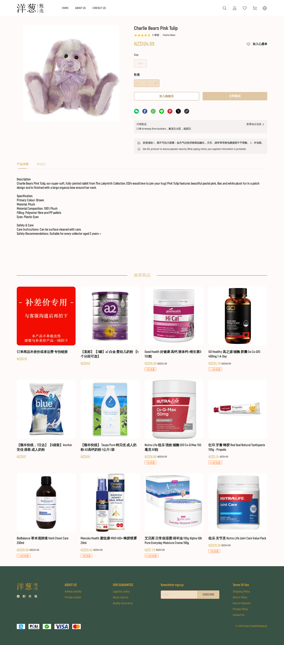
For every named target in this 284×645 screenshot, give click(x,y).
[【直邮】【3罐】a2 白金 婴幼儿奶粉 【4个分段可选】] (110, 326)
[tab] (22, 165)
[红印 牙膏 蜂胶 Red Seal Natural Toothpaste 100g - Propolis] (237, 422)
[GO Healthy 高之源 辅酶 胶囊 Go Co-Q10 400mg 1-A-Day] (237, 329)
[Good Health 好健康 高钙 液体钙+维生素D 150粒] (174, 329)
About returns (120, 597)
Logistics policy (121, 591)
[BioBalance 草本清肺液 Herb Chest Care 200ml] (46, 515)
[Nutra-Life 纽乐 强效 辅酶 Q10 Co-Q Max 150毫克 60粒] (174, 422)
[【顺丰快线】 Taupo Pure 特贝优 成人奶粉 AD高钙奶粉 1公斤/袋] (110, 420)
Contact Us (238, 615)
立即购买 (235, 96)
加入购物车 (166, 96)
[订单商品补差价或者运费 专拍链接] (46, 324)
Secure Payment (242, 603)
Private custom (73, 597)
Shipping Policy (241, 591)
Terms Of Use (241, 585)
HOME (65, 8)
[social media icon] (18, 597)
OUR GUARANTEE (123, 585)
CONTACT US (99, 8)
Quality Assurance (123, 603)
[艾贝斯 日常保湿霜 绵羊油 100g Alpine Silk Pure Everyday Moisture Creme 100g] (174, 515)
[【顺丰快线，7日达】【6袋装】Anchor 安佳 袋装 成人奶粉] (46, 420)
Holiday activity (73, 591)
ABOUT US (80, 8)
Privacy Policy (240, 609)
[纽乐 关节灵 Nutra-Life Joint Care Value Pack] (237, 513)
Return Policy (240, 597)
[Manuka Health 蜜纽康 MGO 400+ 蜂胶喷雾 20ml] (110, 515)
